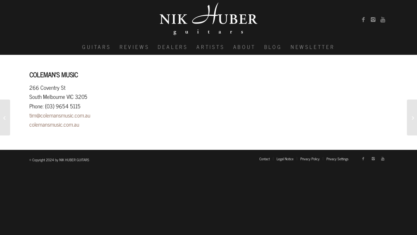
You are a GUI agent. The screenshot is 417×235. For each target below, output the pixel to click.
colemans (39, 124)
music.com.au (64, 124)
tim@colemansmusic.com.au (59, 115)
